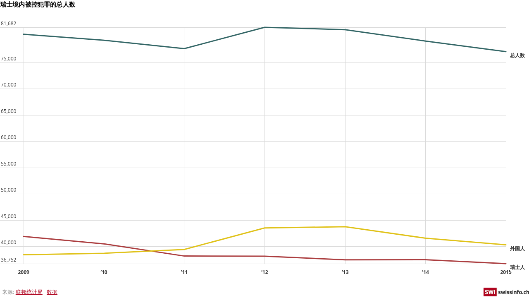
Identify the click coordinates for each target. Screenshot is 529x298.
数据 (52, 292)
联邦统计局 (29, 292)
